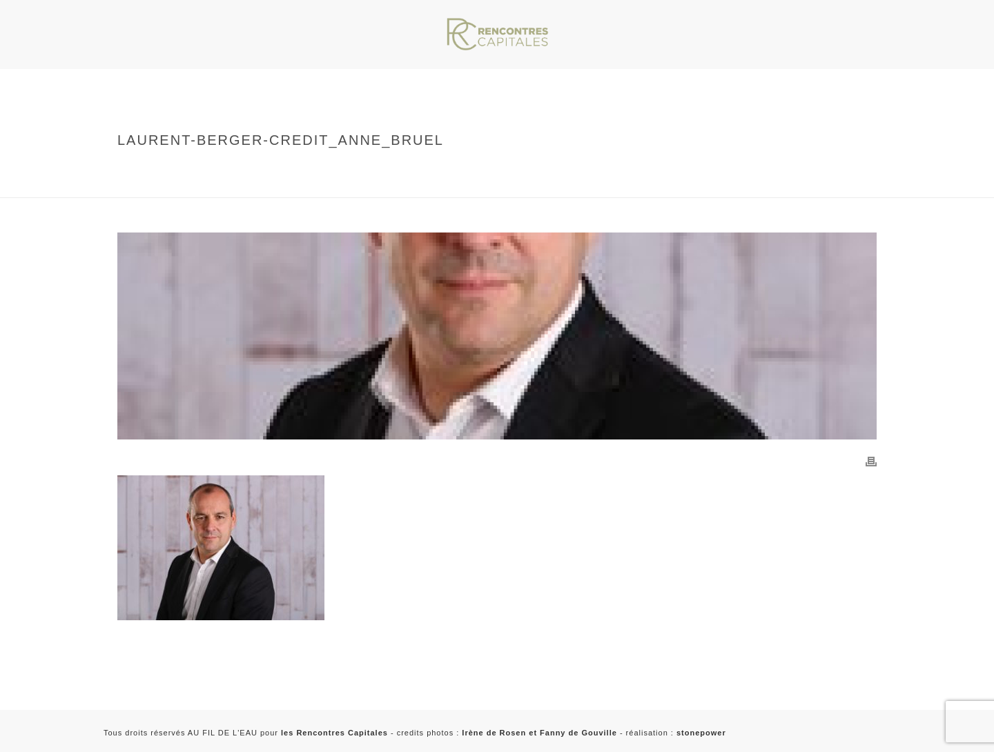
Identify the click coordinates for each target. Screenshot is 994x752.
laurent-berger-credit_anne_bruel (260, 184)
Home (189, 169)
